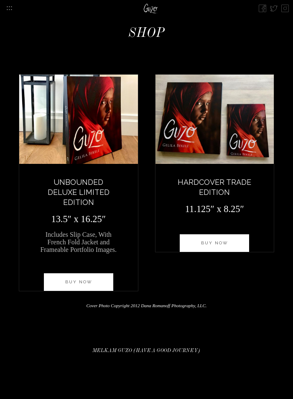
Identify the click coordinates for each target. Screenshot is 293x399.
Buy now (78, 282)
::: (9, 7)
